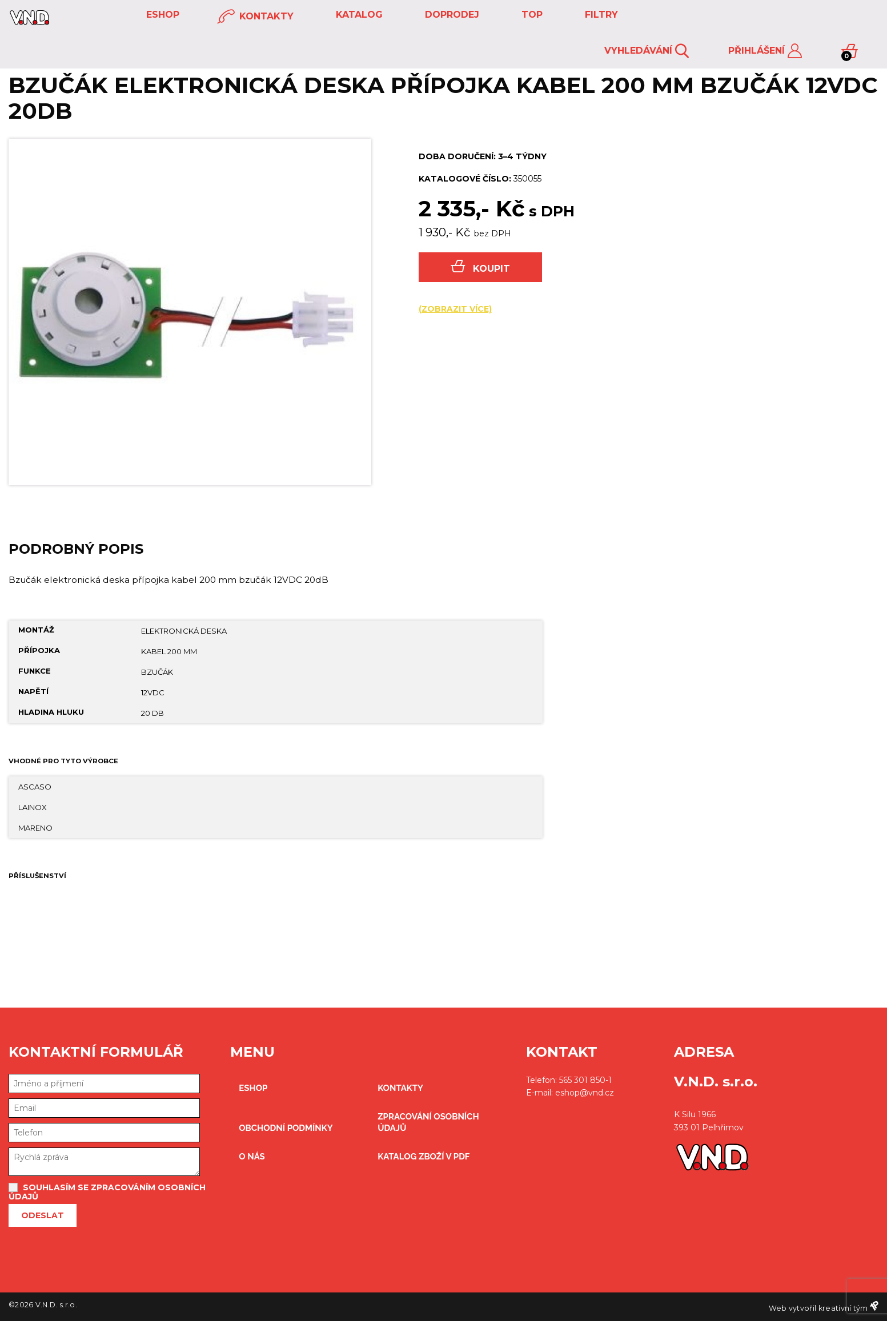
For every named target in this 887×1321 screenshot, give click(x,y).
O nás (252, 1156)
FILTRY (600, 14)
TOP (531, 14)
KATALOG (358, 14)
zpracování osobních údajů (428, 1122)
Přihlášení (765, 51)
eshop (161, 14)
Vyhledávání (646, 51)
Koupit (480, 267)
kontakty (255, 17)
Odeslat (42, 1215)
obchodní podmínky (286, 1128)
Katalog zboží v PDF (423, 1156)
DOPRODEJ (450, 14)
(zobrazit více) (455, 309)
